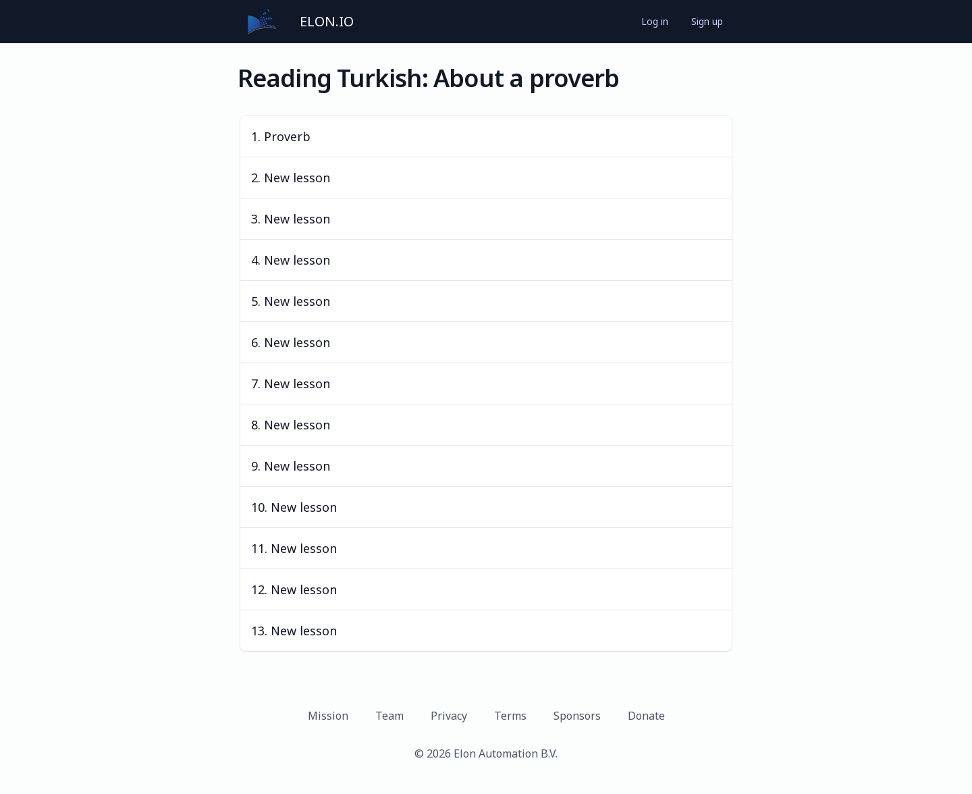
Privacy (449, 715)
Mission (328, 715)
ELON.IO (327, 21)
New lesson (297, 177)
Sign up (707, 21)
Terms (510, 715)
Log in (654, 21)
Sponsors (577, 715)
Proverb (287, 136)
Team (389, 715)
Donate (646, 715)
